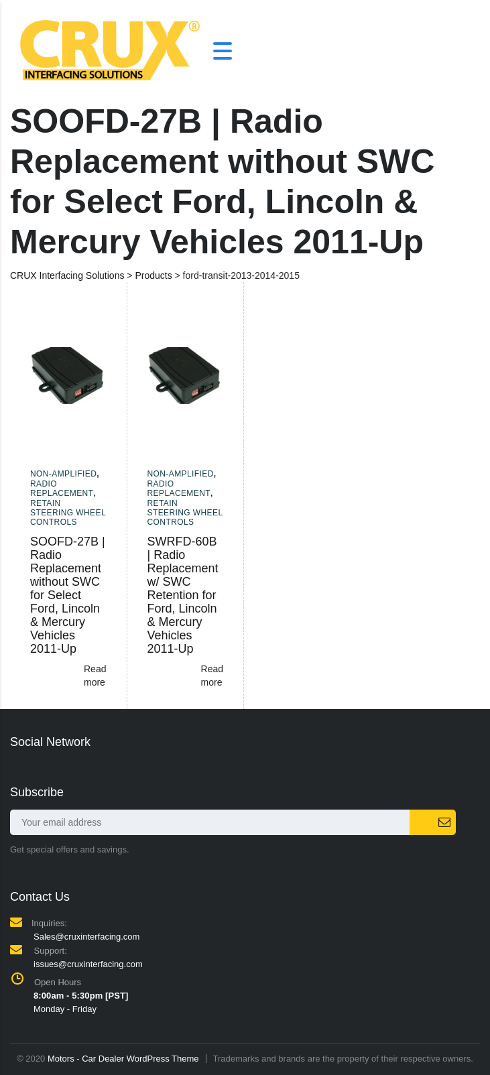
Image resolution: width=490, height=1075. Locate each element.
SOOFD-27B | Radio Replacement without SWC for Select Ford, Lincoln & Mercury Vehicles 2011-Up (67, 595)
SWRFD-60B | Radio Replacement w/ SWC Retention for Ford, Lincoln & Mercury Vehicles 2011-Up (183, 595)
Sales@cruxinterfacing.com (86, 937)
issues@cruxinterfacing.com (88, 964)
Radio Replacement (61, 488)
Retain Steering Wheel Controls (68, 513)
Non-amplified (63, 474)
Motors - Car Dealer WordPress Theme (123, 1059)
